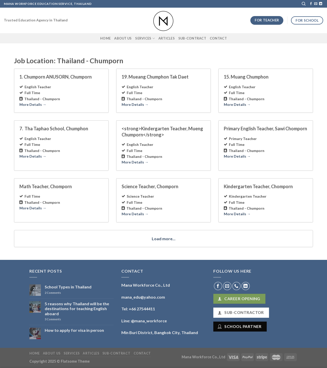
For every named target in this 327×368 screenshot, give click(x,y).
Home (105, 38)
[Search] (304, 3)
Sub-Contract (192, 38)
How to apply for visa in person (74, 330)
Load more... (164, 238)
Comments (53, 292)
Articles (166, 38)
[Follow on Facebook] (310, 4)
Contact (218, 38)
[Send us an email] (315, 4)
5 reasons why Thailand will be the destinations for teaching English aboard (77, 308)
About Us (123, 38)
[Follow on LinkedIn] (320, 4)
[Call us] (236, 286)
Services (145, 38)
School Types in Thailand (68, 286)
